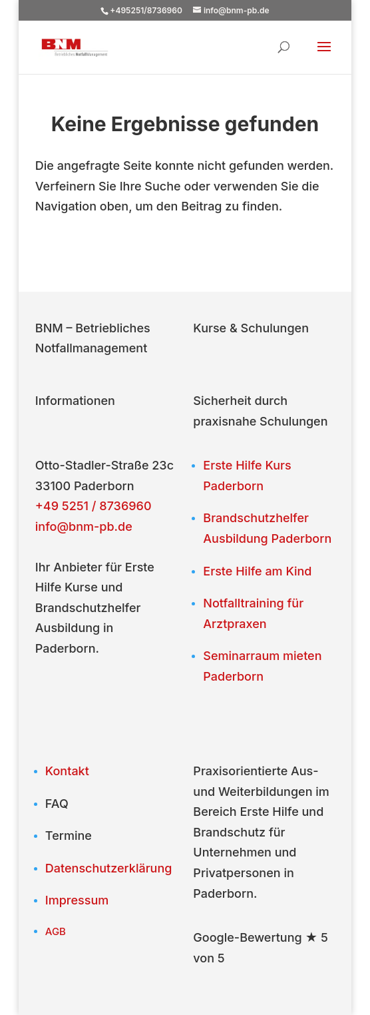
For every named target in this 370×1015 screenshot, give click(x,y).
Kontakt (67, 771)
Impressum (76, 900)
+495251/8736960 (146, 10)
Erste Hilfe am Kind (257, 571)
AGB (55, 931)
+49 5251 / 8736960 (93, 506)
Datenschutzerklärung (108, 868)
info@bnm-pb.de (83, 526)
